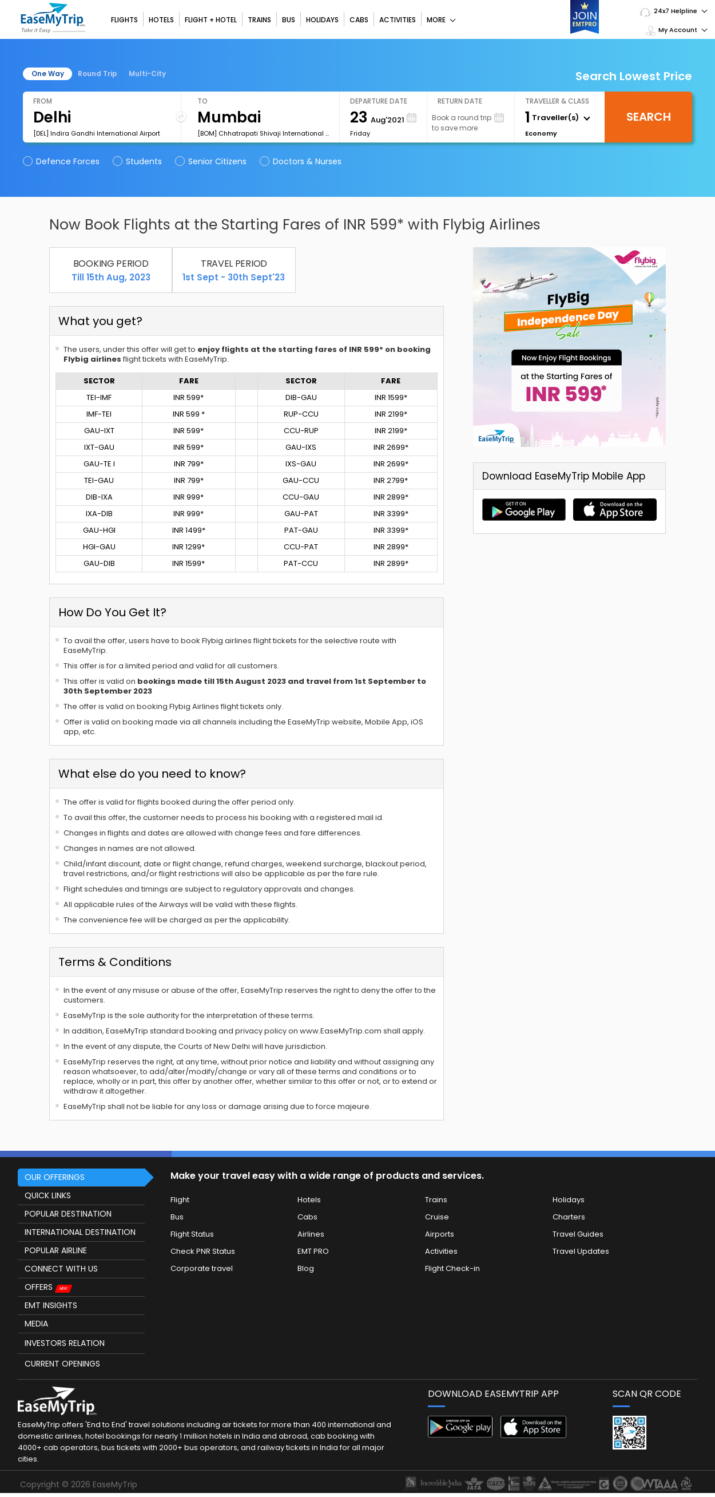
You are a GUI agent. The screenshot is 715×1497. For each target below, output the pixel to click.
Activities (397, 20)
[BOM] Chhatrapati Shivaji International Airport (263, 133)
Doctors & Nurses (301, 161)
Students (138, 161)
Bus (288, 20)
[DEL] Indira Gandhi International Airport (96, 133)
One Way (47, 73)
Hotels (161, 20)
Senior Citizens (211, 161)
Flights (124, 20)
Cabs (358, 20)
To (202, 101)
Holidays (322, 20)
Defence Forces (62, 161)
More (441, 20)
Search (648, 117)
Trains (259, 20)
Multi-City (147, 73)
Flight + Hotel (211, 20)
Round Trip (97, 73)
